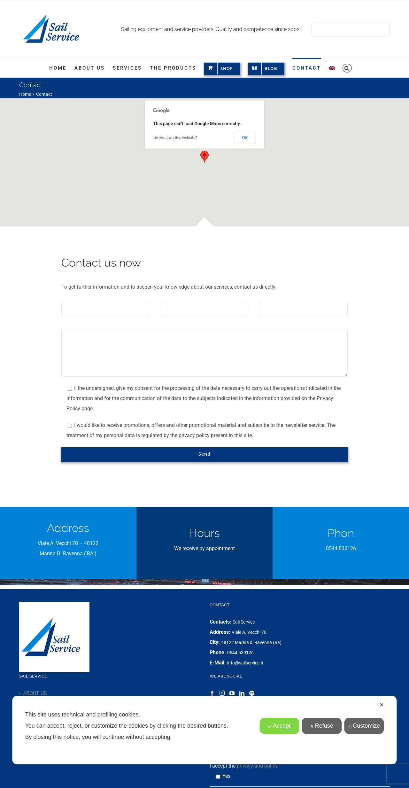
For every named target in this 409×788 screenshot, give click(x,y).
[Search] (319, 29)
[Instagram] (222, 693)
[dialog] (204, 730)
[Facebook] (212, 693)
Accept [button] (279, 726)
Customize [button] (364, 726)
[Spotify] (251, 693)
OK (245, 137)
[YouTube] (232, 693)
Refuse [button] (321, 726)
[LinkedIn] (241, 693)
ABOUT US (35, 693)
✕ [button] (381, 705)
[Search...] (351, 29)
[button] (347, 67)
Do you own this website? (175, 137)
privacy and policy (257, 766)
